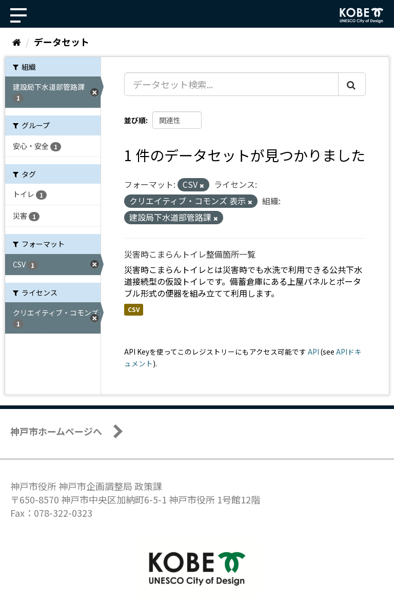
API (313, 351)
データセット (61, 41)
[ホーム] (16, 41)
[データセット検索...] (231, 84)
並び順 (135, 120)
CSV (134, 309)
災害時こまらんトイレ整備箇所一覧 (189, 254)
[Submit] (352, 84)
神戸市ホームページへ (56, 431)
